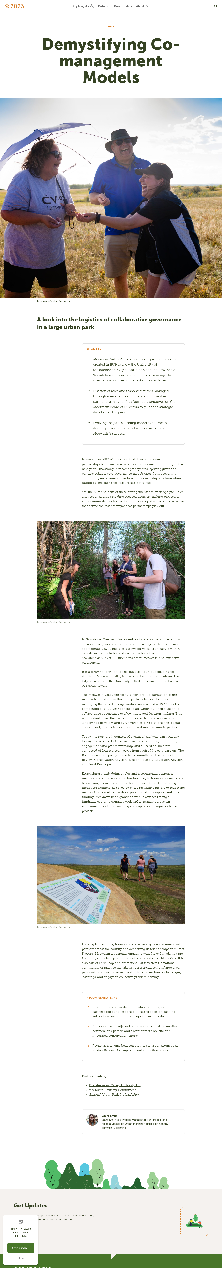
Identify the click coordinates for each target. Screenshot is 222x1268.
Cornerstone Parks (132, 963)
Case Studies (123, 6)
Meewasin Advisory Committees (112, 1090)
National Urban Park (161, 958)
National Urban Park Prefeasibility (114, 1094)
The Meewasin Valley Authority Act (115, 1085)
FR (215, 6)
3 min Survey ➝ (20, 1247)
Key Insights (83, 6)
